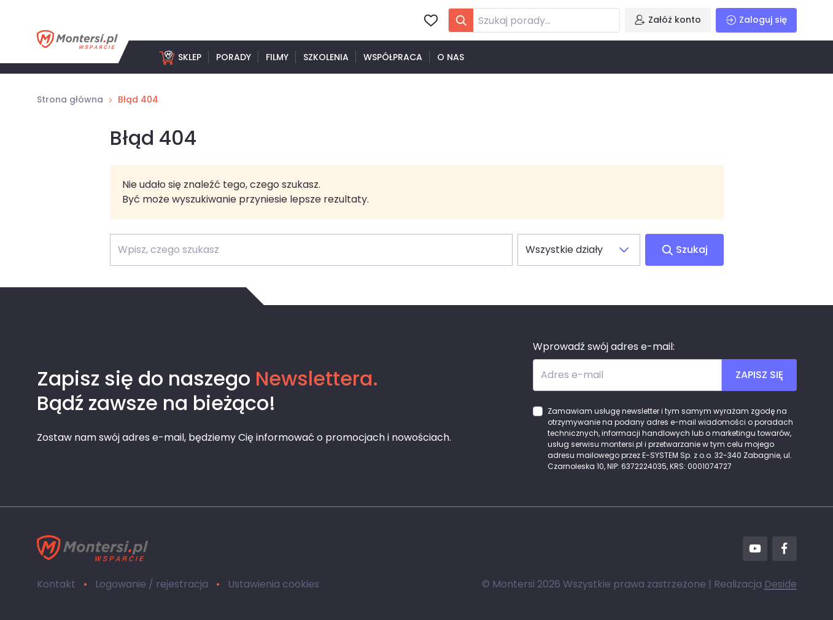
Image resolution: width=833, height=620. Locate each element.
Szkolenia (326, 57)
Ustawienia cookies (273, 584)
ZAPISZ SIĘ (759, 375)
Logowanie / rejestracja (151, 584)
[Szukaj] (311, 250)
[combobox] (534, 20)
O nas (450, 57)
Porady (233, 57)
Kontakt (56, 584)
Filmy (277, 57)
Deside (780, 584)
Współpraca (392, 57)
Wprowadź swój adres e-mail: (604, 346)
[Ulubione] (431, 20)
